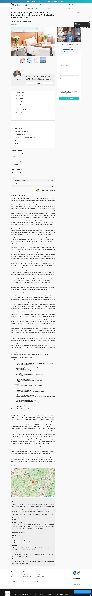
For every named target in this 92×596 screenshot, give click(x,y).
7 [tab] (73, 51)
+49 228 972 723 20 (46, 4)
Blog (24, 574)
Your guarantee (31, 4)
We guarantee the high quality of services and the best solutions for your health (59, 1)
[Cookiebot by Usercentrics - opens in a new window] (7, 594)
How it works (38, 4)
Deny (82, 592)
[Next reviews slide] (79, 34)
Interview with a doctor (27, 576)
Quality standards (38, 574)
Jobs (12, 576)
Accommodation (36, 66)
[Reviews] (69, 38)
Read (57, 4)
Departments (26, 66)
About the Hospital (16, 66)
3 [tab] (67, 51)
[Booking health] (17, 4)
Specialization (39, 83)
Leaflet (42, 496)
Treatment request (69, 98)
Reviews (36, 581)
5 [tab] (70, 51)
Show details (61, 592)
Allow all (82, 585)
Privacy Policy (73, 93)
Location (44, 66)
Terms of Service (66, 93)
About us (53, 4)
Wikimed (24, 581)
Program (51, 66)
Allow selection (82, 589)
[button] (69, 5)
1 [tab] (64, 51)
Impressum (13, 581)
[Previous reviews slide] (59, 34)
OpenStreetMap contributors (49, 496)
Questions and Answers (39, 576)
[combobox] (60, 74)
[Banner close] (91, 1)
